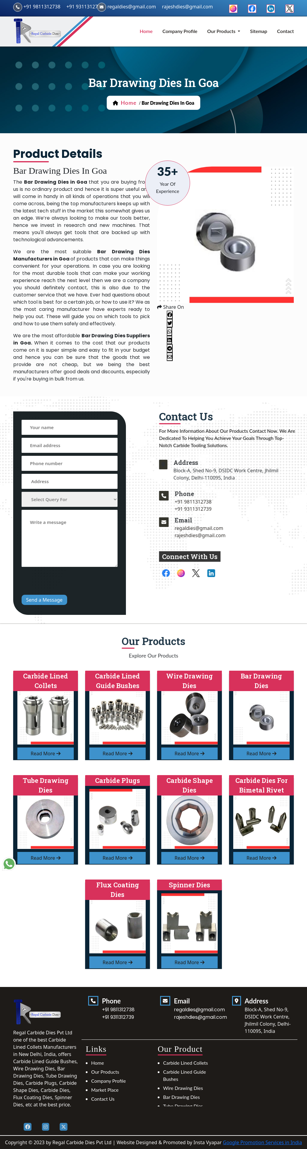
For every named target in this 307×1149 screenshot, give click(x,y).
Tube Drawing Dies (183, 1106)
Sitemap (258, 31)
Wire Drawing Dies (183, 1088)
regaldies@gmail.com (131, 6)
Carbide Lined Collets (185, 1063)
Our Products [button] (222, 31)
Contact (285, 31)
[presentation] (67, 581)
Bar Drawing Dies (181, 1097)
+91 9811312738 (41, 6)
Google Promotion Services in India (262, 1142)
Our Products (105, 1072)
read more (46, 753)
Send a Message (44, 600)
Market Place (105, 1090)
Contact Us (103, 1099)
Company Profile (180, 31)
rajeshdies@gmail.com (227, 535)
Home (97, 1063)
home (146, 31)
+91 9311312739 (84, 6)
